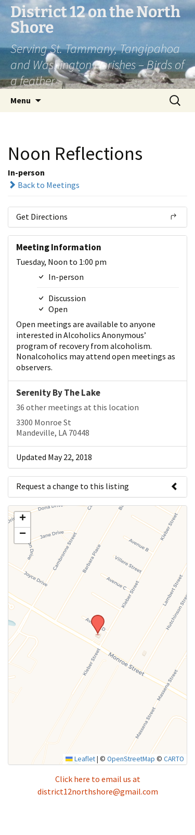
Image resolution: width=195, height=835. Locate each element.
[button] (94, 618)
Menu (20, 100)
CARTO (174, 759)
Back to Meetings (44, 185)
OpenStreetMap (131, 759)
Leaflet (80, 759)
